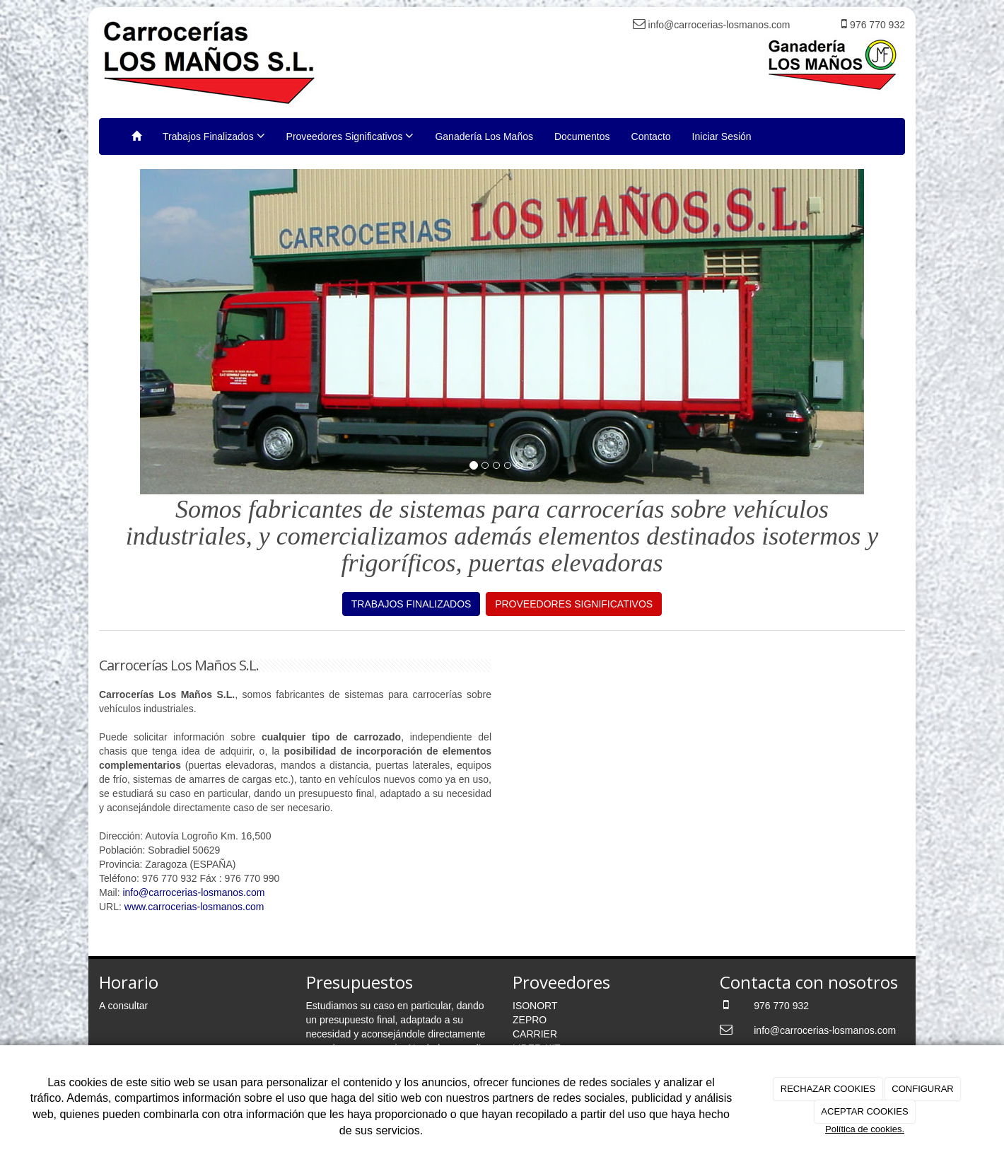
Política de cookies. (864, 1129)
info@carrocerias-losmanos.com (193, 892)
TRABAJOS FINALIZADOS (411, 604)
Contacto (651, 136)
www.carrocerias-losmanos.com (194, 906)
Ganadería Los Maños (484, 136)
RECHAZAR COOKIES (828, 1088)
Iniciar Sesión (722, 136)
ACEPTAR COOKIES (864, 1111)
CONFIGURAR (922, 1088)
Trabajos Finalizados (214, 135)
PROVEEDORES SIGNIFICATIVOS (574, 604)
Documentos (582, 136)
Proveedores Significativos (350, 135)
